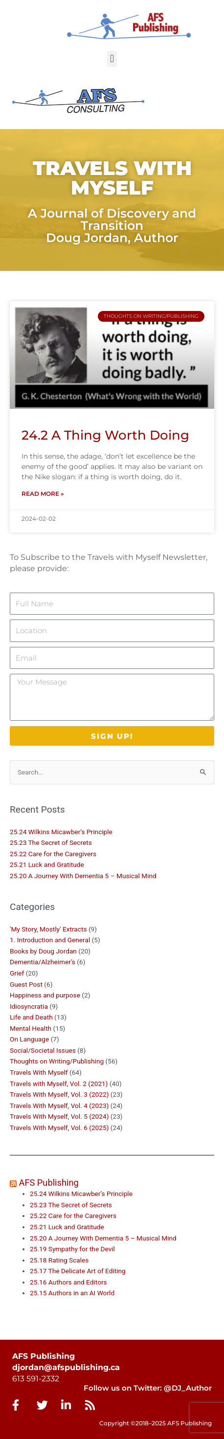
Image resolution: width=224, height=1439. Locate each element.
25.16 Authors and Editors (68, 1282)
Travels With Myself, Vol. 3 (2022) (59, 1094)
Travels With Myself (39, 1072)
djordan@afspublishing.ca (66, 1367)
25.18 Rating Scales (59, 1260)
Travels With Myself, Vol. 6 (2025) (59, 1127)
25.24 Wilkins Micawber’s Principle (61, 832)
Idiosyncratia (29, 1006)
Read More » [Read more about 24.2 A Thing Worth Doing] (43, 493)
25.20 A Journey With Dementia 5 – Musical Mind (83, 876)
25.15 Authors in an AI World (72, 1293)
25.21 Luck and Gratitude (47, 864)
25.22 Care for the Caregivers (54, 854)
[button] (111, 59)
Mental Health (30, 1028)
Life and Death (31, 1017)
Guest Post (26, 984)
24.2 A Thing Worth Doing (105, 435)
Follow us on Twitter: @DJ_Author (148, 1388)
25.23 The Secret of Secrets (51, 842)
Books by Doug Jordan (43, 951)
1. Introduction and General (50, 940)
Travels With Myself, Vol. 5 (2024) (59, 1116)
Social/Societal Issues (43, 1050)
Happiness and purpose (45, 995)
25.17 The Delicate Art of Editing (78, 1271)
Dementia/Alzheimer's (42, 962)
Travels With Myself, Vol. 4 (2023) (59, 1105)
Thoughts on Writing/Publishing (57, 1061)
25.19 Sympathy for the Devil (72, 1249)
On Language (29, 1039)
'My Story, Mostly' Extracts (48, 929)
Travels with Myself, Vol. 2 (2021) (59, 1083)
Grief (17, 973)
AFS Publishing (49, 1182)
